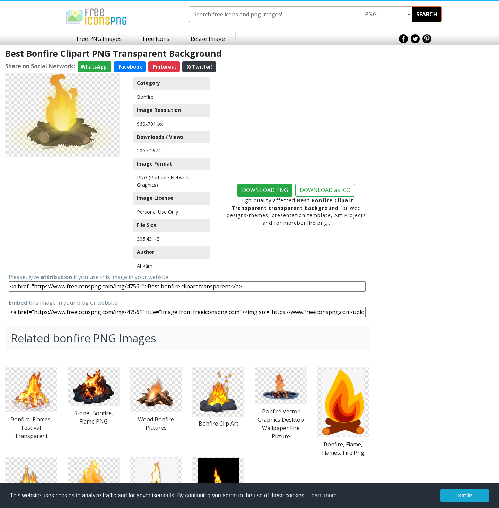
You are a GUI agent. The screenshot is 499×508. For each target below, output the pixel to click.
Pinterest (163, 66)
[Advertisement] (62, 203)
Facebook (129, 66)
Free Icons (156, 39)
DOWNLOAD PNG (265, 190)
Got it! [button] (464, 495)
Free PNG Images (99, 39)
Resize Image (208, 39)
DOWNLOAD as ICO (325, 190)
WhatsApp (94, 66)
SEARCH (426, 14)
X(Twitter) (199, 66)
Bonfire (145, 96)
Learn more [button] (322, 495)
